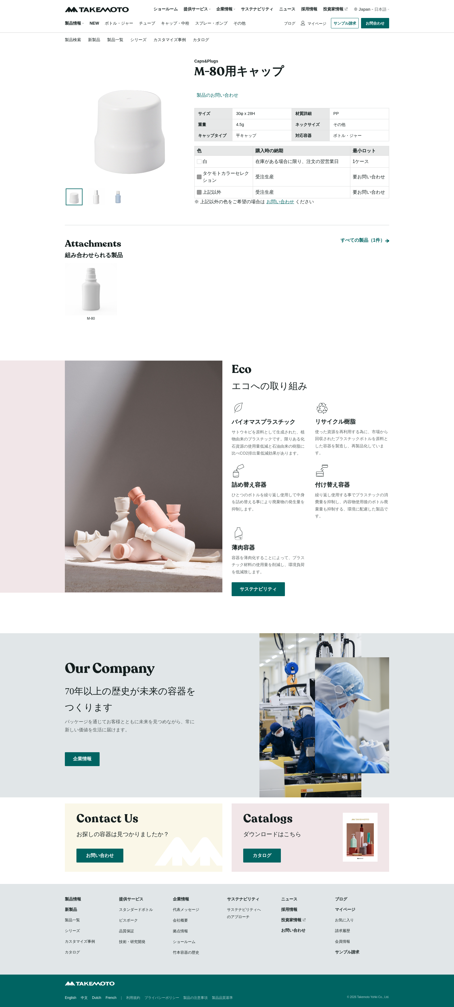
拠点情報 (180, 932)
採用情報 (309, 9)
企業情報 (82, 764)
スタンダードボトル (136, 910)
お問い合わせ (280, 201)
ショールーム (165, 9)
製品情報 (73, 23)
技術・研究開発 (132, 942)
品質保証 (126, 932)
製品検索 (73, 39)
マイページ (316, 23)
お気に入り (344, 921)
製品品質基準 (222, 998)
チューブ (147, 23)
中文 (84, 998)
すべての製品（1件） (362, 232)
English (70, 998)
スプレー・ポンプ (211, 23)
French (111, 998)
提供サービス (131, 900)
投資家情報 (333, 9)
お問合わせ (375, 23)
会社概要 (180, 921)
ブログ (289, 23)
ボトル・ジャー (119, 23)
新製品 (94, 39)
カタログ (201, 39)
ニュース (287, 9)
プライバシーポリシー (161, 998)
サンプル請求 (345, 23)
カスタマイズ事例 (169, 39)
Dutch (96, 998)
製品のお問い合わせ (217, 95)
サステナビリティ (257, 9)
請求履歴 (342, 931)
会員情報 (342, 942)
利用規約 (133, 998)
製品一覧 (115, 39)
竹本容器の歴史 (186, 953)
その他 (239, 23)
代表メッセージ (186, 910)
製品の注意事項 (195, 998)
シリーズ (138, 39)
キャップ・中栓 (175, 23)
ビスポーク (128, 921)
